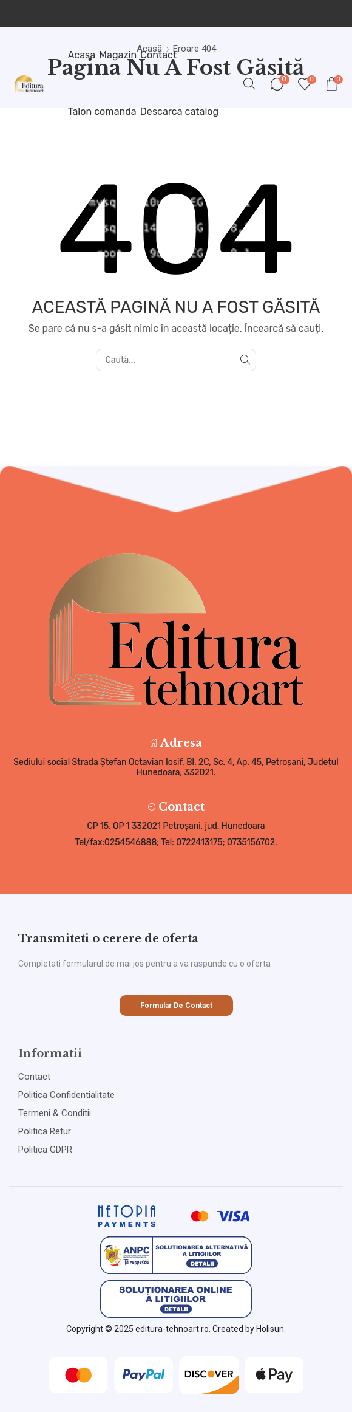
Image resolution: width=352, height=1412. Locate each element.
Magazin (118, 55)
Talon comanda (102, 111)
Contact (158, 55)
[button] (176, 1005)
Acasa (82, 55)
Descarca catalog (179, 111)
